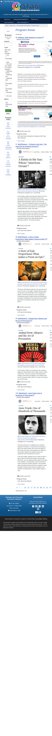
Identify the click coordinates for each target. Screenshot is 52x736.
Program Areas (35, 25)
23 (50, 487)
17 (31, 487)
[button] (32, 506)
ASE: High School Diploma (8, 155)
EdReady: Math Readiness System (31, 37)
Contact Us (17, 519)
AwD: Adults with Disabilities (8, 172)
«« (17, 487)
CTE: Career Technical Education (8, 163)
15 (25, 487)
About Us (11, 519)
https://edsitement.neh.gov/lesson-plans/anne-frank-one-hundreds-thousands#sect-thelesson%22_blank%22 (32, 438)
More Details (21, 141)
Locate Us (23, 519)
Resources (12, 25)
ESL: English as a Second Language (8, 135)
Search (8, 110)
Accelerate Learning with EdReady (36, 103)
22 (47, 487)
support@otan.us (15, 510)
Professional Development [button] (21, 19)
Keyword (6, 41)
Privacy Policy (31, 519)
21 (44, 487)
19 (38, 487)
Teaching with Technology (23, 25)
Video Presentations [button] (23, 22)
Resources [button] (34, 19)
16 (28, 487)
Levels (6, 47)
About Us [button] (7, 19)
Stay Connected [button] (9, 22)
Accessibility (39, 519)
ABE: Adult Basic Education (8, 125)
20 (41, 487)
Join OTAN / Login (9, 1)
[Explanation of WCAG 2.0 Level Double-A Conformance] (38, 512)
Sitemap (45, 519)
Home (6, 25)
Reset (7, 113)
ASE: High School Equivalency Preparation (9, 145)
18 (34, 487)
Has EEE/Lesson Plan (9, 104)
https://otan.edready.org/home (30, 65)
